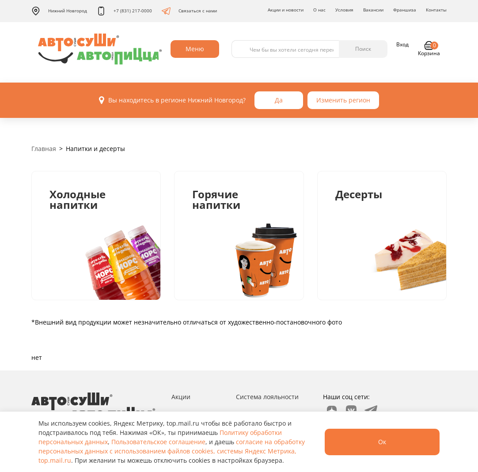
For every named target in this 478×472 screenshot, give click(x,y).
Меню (195, 49)
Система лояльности (267, 397)
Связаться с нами (189, 11)
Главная (43, 148)
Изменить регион (343, 100)
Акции (180, 397)
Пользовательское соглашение (158, 442)
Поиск (363, 49)
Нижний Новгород (59, 11)
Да (279, 100)
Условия (344, 10)
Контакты (436, 10)
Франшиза (404, 10)
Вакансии (373, 10)
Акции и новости (285, 10)
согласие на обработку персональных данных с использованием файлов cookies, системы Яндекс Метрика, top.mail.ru (171, 451)
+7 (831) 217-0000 (124, 11)
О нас (319, 10)
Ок (382, 442)
